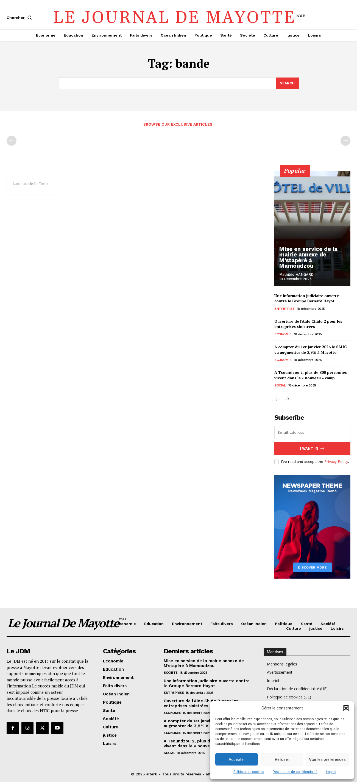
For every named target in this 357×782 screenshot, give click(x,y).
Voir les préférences (327, 759)
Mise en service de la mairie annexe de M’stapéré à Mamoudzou (312, 260)
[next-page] (286, 399)
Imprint (331, 772)
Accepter (236, 759)
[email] (312, 432)
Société (171, 673)
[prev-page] (11, 141)
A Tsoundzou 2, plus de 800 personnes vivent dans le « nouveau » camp (310, 375)
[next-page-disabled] (345, 141)
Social (280, 385)
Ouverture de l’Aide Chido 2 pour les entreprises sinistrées (308, 324)
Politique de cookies (248, 772)
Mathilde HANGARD (296, 274)
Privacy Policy (336, 462)
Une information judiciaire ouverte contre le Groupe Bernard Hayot (306, 298)
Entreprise (284, 309)
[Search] (287, 83)
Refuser (282, 759)
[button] (346, 708)
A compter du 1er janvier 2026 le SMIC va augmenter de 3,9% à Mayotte (310, 349)
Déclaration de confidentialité (295, 772)
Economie (282, 334)
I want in (312, 448)
